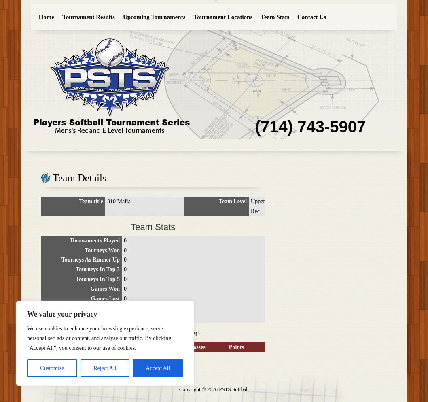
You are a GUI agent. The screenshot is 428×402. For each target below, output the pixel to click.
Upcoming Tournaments (154, 17)
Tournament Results (88, 17)
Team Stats (275, 17)
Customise (52, 368)
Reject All (104, 368)
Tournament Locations (223, 17)
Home (46, 17)
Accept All (158, 368)
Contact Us (311, 17)
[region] (105, 343)
